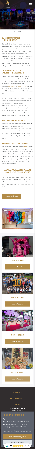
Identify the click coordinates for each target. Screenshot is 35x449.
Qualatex (26, 147)
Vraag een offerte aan (11, 196)
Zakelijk (19, 31)
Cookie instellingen (17, 443)
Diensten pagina (16, 398)
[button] (29, 216)
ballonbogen (12, 86)
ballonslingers (22, 86)
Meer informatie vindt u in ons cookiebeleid (17, 431)
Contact (17, 404)
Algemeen (16, 393)
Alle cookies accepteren (17, 437)
